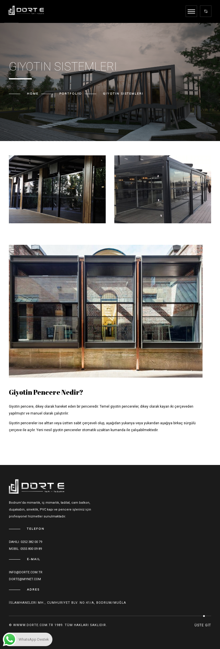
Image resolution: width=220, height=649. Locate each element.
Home (32, 93)
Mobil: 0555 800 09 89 (25, 549)
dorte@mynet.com (25, 579)
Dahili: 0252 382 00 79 (25, 542)
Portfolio (70, 93)
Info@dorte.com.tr (25, 572)
